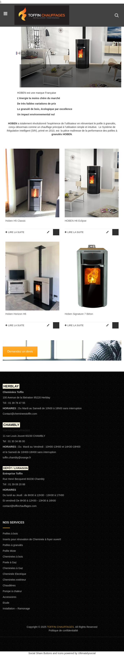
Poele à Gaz (10, 562)
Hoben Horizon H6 (15, 313)
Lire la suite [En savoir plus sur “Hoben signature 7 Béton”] (75, 325)
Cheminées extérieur (14, 579)
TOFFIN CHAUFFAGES (60, 626)
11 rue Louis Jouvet (14, 435)
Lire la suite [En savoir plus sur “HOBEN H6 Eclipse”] (75, 232)
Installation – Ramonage (16, 608)
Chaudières (9, 585)
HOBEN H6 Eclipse (76, 220)
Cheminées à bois (13, 556)
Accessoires (9, 597)
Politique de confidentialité (63, 630)
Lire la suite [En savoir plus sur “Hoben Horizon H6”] (16, 325)
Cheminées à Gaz (13, 568)
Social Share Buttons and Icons (46, 653)
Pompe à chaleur (12, 591)
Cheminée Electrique (14, 573)
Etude (6, 602)
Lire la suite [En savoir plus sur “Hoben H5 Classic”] (16, 232)
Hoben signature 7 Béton (79, 313)
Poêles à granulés (13, 545)
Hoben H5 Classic (15, 220)
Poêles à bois (10, 533)
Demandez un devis (20, 351)
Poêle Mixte (9, 550)
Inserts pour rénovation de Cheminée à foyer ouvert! (32, 539)
